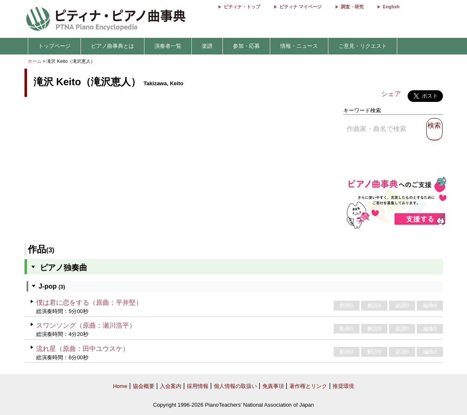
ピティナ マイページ (300, 6)
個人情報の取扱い (235, 386)
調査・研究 (352, 6)
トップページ (54, 46)
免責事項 (273, 386)
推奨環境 (343, 386)
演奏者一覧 (167, 46)
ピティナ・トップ (242, 6)
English (391, 6)
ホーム (35, 61)
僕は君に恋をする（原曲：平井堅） (89, 302)
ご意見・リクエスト (362, 46)
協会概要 (143, 386)
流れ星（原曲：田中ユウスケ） (82, 348)
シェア (391, 93)
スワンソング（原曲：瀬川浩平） (86, 325)
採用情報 (197, 386)
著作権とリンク (308, 386)
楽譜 (207, 46)
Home (120, 386)
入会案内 (170, 386)
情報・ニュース (299, 46)
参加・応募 (246, 46)
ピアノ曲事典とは (112, 46)
